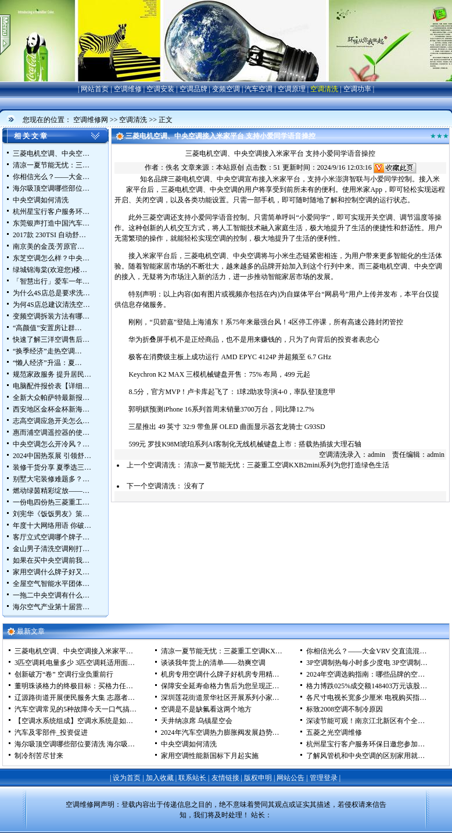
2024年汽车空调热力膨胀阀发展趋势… (220, 732)
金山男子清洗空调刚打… (51, 549)
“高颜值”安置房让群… (47, 328)
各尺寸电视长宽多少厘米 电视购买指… (366, 697)
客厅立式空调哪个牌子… (51, 537)
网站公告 (290, 778)
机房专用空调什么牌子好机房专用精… (220, 674)
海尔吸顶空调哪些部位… (51, 188)
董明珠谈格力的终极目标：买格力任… (74, 686)
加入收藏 (160, 778)
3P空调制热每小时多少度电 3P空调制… (366, 663)
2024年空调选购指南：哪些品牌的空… (365, 674)
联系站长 (192, 778)
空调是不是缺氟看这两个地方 (206, 709)
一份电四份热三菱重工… (51, 502)
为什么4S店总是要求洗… (51, 293)
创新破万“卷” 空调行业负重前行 (64, 674)
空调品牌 (193, 89)
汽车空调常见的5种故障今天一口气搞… (76, 709)
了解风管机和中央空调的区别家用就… (365, 756)
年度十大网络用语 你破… (52, 525)
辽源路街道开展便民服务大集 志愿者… (75, 697)
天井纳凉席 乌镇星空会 (196, 721)
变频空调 (226, 89)
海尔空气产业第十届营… (51, 607)
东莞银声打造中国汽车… (51, 223)
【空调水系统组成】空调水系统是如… (74, 721)
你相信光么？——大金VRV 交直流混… (366, 651)
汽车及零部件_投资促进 (51, 732)
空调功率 (357, 89)
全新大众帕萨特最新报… (51, 398)
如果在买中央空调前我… (51, 560)
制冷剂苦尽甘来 (39, 756)
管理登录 (324, 778)
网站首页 (95, 89)
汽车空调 (258, 89)
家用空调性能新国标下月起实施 (210, 756)
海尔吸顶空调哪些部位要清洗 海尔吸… (75, 744)
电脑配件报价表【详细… (51, 386)
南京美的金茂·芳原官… (48, 246)
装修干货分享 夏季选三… (52, 467)
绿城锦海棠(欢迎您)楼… (50, 270)
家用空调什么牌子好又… (51, 572)
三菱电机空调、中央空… (51, 153)
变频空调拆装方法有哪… (51, 316)
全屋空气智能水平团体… (51, 584)
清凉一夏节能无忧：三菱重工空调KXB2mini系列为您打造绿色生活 (286, 465)
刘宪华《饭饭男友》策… (51, 514)
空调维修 (128, 89)
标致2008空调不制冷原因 (344, 709)
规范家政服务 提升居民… (52, 374)
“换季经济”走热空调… (47, 351)
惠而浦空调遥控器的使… (51, 432)
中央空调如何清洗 (41, 200)
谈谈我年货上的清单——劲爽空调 (213, 663)
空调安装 (160, 89)
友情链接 (225, 778)
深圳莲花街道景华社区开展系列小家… (220, 697)
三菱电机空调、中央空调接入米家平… (74, 651)
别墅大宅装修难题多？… (51, 479)
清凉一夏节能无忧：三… (51, 165)
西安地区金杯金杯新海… (51, 409)
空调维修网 (90, 120)
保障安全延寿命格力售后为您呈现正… (220, 686)
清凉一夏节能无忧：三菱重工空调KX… (221, 651)
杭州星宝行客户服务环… (51, 212)
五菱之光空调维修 (334, 732)
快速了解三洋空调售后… (51, 339)
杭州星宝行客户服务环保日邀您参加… (365, 744)
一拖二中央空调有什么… (51, 595)
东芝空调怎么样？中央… (51, 258)
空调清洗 (324, 89)
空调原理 (292, 89)
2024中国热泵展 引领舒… (52, 456)
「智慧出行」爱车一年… (51, 281)
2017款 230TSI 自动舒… (49, 235)
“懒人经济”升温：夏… (47, 363)
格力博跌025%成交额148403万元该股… (366, 686)
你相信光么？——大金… (51, 177)
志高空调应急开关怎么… (51, 421)
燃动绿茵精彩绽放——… (51, 491)
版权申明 (258, 778)
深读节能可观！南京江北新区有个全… (365, 721)
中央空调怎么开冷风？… (51, 444)
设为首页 (127, 778)
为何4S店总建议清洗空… (51, 305)
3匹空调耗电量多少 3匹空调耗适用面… (75, 663)
